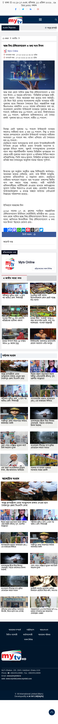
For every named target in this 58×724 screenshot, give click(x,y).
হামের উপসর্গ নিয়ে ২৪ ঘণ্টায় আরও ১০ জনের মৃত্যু (14, 342)
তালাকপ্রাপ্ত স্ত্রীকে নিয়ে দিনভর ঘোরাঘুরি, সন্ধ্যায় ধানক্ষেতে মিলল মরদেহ (42, 423)
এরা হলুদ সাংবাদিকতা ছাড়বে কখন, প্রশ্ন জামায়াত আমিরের (13, 468)
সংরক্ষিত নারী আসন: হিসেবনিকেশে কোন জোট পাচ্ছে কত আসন (42, 297)
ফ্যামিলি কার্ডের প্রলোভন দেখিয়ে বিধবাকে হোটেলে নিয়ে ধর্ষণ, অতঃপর (44, 589)
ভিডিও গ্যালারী (11, 634)
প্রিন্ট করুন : (29, 234)
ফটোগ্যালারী (27, 634)
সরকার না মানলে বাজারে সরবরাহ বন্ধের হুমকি (41, 468)
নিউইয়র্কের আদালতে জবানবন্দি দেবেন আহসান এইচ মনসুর (43, 342)
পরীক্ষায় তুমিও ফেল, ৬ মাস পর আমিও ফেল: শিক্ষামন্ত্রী (13, 296)
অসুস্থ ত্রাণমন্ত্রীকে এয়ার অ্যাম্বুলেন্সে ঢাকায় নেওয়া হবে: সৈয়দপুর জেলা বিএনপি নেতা (13, 376)
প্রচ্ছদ (5, 38)
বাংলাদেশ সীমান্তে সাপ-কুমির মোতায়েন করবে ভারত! (42, 446)
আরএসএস (44, 630)
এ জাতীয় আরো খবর (12, 278)
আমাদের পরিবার (44, 634)
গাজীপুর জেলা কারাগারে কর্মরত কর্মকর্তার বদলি (14, 422)
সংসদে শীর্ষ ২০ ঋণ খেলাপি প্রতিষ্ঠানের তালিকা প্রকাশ (13, 319)
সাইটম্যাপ (30, 630)
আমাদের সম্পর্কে (15, 630)
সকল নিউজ (28, 639)
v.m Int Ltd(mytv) (35, 696)
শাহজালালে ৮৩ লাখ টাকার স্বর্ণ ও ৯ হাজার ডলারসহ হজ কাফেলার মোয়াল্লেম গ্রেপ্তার (44, 611)
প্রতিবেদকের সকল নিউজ (43, 269)
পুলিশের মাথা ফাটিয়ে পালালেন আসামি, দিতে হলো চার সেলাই (12, 610)
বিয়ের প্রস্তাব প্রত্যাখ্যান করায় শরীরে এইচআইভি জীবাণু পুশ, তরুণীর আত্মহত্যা (43, 376)
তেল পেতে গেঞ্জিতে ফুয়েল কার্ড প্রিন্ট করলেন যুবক (13, 446)
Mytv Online (10, 51)
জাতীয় (15, 38)
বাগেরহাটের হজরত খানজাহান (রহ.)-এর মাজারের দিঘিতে (43, 399)
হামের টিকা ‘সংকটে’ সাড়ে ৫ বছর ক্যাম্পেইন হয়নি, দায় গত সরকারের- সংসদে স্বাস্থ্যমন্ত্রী (42, 320)
